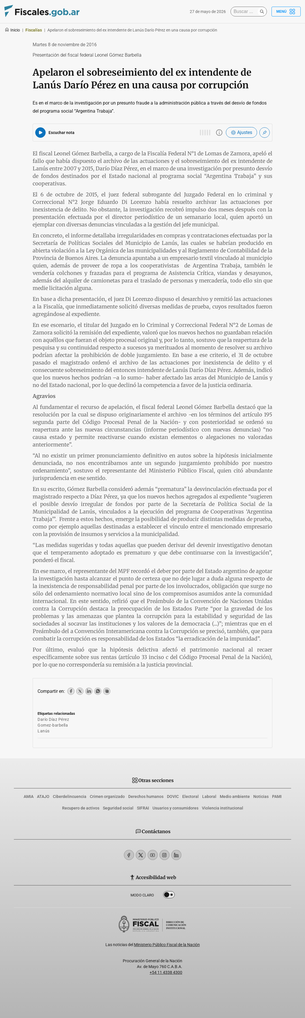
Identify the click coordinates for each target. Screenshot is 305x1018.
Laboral (209, 796)
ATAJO (43, 796)
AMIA (29, 796)
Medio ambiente (235, 796)
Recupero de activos (80, 808)
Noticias (261, 796)
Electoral (190, 796)
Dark (168, 896)
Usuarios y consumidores (175, 808)
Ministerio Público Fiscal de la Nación (167, 944)
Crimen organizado (107, 796)
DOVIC (173, 796)
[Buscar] (245, 11)
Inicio (12, 30)
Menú (286, 11)
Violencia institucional (222, 808)
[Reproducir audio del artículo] (40, 132)
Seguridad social (118, 808)
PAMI (277, 796)
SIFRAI (143, 808)
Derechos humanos (145, 796)
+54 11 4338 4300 (166, 972)
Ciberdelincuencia (69, 796)
